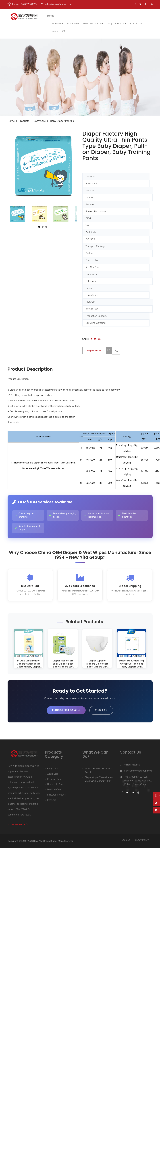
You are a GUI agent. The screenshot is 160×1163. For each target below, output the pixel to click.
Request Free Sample (66, 710)
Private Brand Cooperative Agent (98, 770)
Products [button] (57, 24)
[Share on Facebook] (91, 339)
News (55, 31)
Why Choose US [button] (116, 24)
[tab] (30, 369)
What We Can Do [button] (93, 24)
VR (63, 31)
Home (50, 16)
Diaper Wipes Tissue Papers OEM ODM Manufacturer (99, 779)
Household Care (55, 784)
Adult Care (52, 774)
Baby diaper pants (61, 121)
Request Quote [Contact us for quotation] (99, 350)
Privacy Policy (141, 840)
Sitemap (125, 840)
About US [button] (73, 24)
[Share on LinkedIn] (99, 339)
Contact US (136, 24)
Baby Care (40, 121)
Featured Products (56, 795)
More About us (17, 824)
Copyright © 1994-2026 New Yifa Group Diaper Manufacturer (40, 841)
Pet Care (51, 800)
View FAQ (101, 710)
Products (24, 121)
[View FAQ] (116, 351)
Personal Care (54, 779)
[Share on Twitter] (95, 339)
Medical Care (54, 790)
